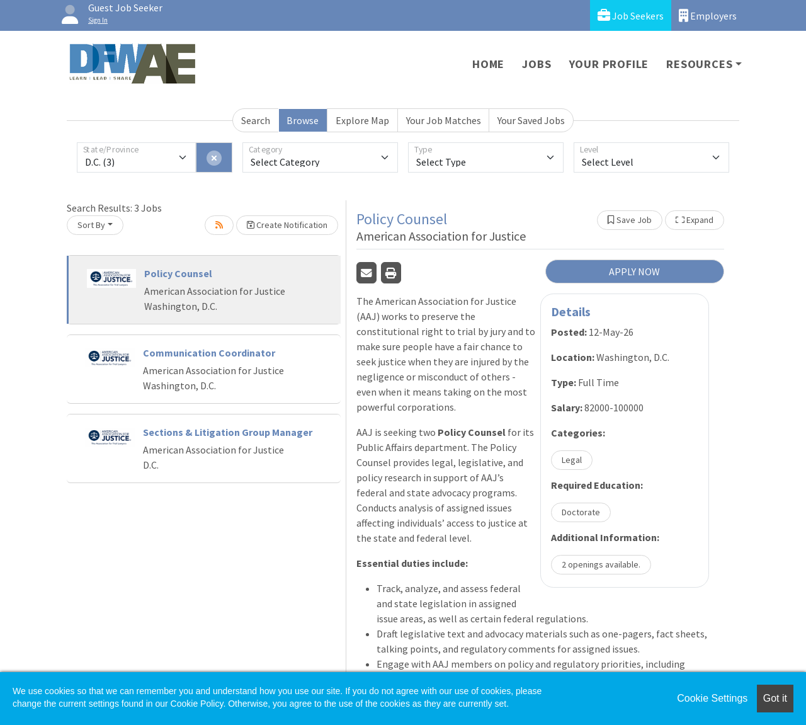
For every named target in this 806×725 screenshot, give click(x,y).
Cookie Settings (712, 698)
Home (488, 64)
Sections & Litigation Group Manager (227, 432)
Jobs (536, 64)
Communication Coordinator (209, 352)
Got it (775, 698)
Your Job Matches (443, 120)
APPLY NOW (634, 271)
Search (255, 120)
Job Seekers (631, 15)
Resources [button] (699, 64)
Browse (303, 120)
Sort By (91, 225)
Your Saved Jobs (531, 120)
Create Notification (287, 225)
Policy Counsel (178, 273)
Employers (708, 15)
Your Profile (609, 64)
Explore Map (362, 120)
